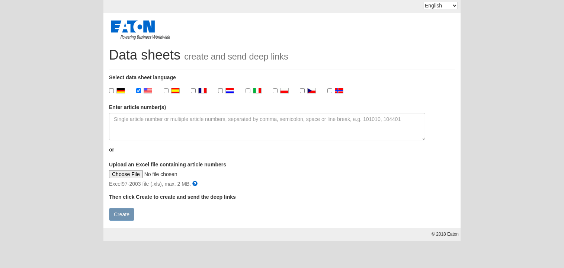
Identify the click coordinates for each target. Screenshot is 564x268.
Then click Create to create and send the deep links (172, 197)
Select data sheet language (142, 77)
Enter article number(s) (137, 107)
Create (121, 214)
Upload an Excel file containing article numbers (167, 165)
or (111, 150)
